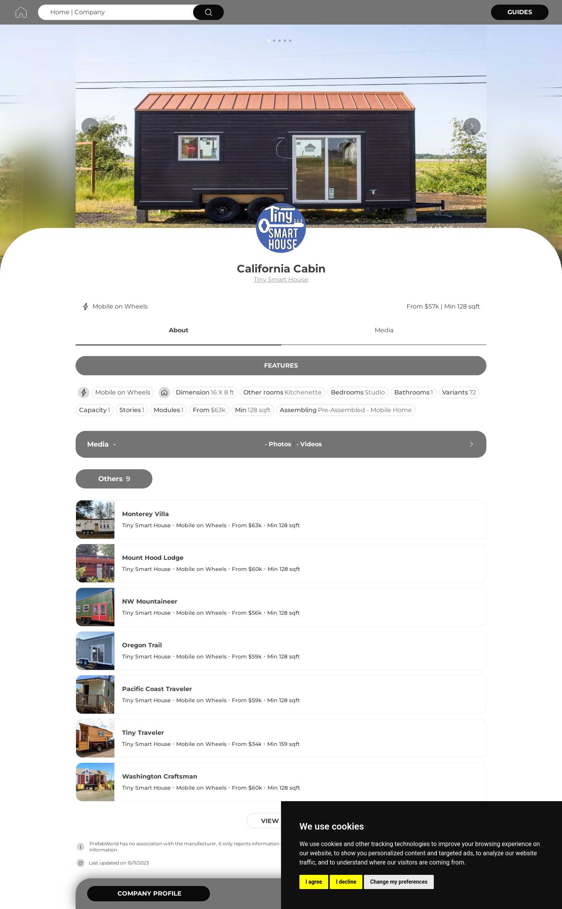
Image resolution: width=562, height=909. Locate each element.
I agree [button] (314, 882)
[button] (178, 331)
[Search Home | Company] (114, 12)
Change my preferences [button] (398, 882)
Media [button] (384, 330)
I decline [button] (346, 882)
